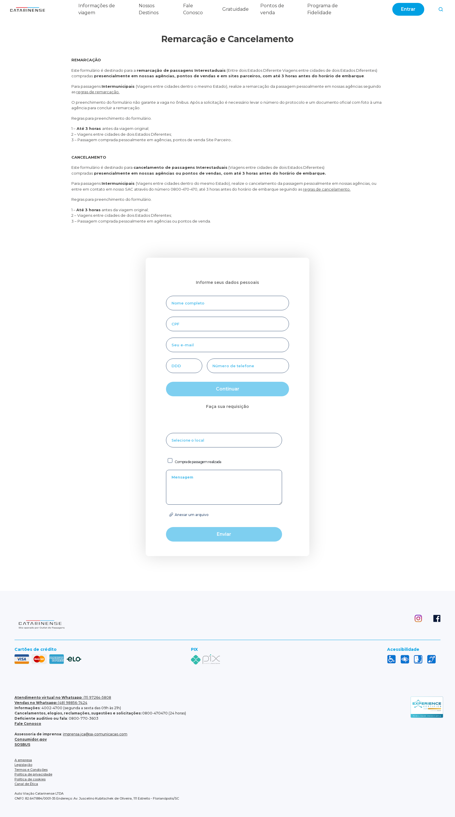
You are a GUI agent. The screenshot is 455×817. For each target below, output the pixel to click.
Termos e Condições (31, 770)
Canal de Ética (26, 784)
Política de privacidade (33, 774)
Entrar (408, 9)
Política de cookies (30, 779)
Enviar (224, 534)
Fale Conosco (28, 723)
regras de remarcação (97, 91)
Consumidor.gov (31, 739)
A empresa (23, 760)
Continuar (227, 389)
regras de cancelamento (326, 189)
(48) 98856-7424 (51, 702)
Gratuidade (235, 9)
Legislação (23, 765)
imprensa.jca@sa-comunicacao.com (95, 734)
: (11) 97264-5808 (63, 697)
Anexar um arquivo (192, 515)
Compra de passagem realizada (198, 462)
